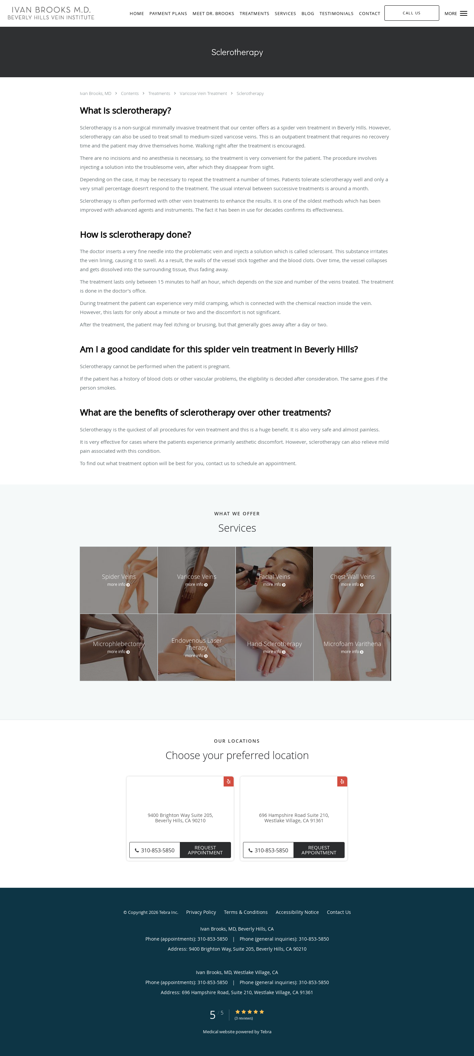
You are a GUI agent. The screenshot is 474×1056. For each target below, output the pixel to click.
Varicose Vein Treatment (204, 93)
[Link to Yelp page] (229, 781)
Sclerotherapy (250, 93)
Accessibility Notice (297, 912)
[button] (463, 13)
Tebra (265, 1032)
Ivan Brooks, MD (96, 93)
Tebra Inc (168, 912)
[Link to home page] (49, 12)
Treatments (159, 93)
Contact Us (339, 912)
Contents (130, 93)
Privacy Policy (201, 912)
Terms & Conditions (246, 912)
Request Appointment (205, 850)
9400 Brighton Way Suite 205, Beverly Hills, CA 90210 (180, 818)
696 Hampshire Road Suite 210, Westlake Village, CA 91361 (294, 818)
